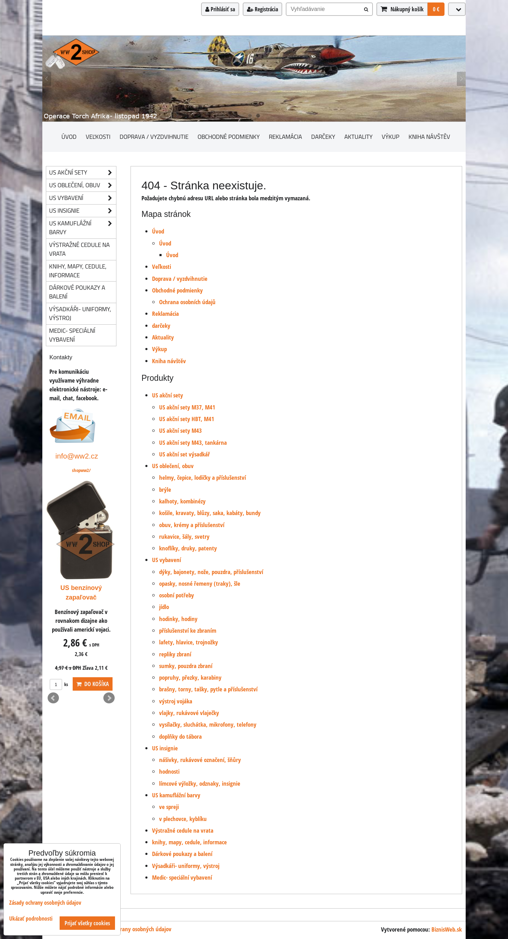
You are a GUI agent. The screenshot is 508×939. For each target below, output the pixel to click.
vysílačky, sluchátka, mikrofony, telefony (207, 724)
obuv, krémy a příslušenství (191, 525)
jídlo (164, 607)
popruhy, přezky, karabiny (190, 677)
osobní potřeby (176, 595)
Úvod (69, 136)
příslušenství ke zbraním (187, 630)
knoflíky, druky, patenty (188, 548)
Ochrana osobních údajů (187, 302)
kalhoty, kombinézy (182, 501)
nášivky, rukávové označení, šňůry (200, 760)
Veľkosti (98, 136)
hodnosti (169, 771)
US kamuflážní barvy (176, 795)
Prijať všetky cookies (87, 923)
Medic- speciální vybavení (182, 877)
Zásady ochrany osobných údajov (133, 929)
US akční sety (167, 395)
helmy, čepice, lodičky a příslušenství (202, 477)
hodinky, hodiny (178, 619)
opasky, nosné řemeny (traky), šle (199, 583)
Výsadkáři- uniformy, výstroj (185, 866)
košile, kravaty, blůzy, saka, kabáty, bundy (210, 513)
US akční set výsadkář (184, 454)
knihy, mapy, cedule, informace (189, 842)
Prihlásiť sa (220, 9)
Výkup (390, 136)
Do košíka (92, 684)
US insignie (165, 748)
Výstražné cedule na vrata (182, 830)
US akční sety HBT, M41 (186, 419)
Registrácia (262, 9)
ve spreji (169, 807)
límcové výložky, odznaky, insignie (199, 783)
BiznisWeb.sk (446, 929)
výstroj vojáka (175, 701)
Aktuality (358, 136)
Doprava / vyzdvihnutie (154, 136)
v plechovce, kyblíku (183, 819)
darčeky (323, 136)
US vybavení (166, 560)
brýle (165, 489)
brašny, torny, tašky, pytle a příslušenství (208, 689)
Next (109, 698)
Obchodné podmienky (229, 136)
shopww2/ (81, 470)
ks (59, 684)
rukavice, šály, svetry (184, 536)
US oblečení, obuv (173, 466)
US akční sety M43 (180, 430)
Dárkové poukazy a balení (182, 854)
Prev (53, 698)
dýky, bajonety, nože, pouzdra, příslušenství (211, 572)
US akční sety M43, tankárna (193, 442)
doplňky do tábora (180, 736)
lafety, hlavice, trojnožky (188, 642)
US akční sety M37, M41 (187, 407)
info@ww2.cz (76, 456)
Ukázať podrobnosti (31, 919)
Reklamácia (285, 136)
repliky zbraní (175, 654)
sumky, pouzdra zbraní (185, 666)
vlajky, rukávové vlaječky (189, 713)
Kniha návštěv (429, 136)
